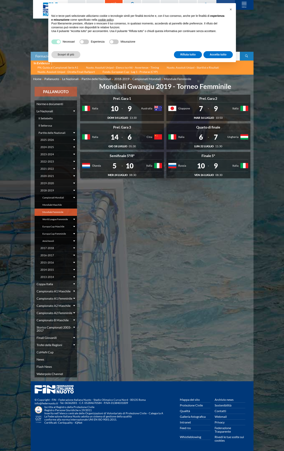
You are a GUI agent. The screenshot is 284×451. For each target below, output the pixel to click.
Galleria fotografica (193, 416)
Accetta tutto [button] (218, 54)
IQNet (78, 422)
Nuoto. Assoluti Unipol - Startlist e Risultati (193, 67)
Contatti (220, 411)
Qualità (185, 411)
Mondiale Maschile (52, 204)
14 (114, 137)
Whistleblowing (190, 437)
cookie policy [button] (105, 19)
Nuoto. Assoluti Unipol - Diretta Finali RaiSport (66, 71)
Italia (95, 108)
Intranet (185, 422)
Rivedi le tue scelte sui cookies (229, 438)
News (40, 359)
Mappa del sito (190, 399)
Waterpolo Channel (50, 374)
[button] (231, 9)
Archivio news (224, 399)
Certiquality (65, 422)
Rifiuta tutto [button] (188, 54)
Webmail (221, 416)
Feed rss (185, 428)
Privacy (220, 422)
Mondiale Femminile (52, 212)
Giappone (184, 108)
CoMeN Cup (45, 352)
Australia (146, 108)
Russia (182, 165)
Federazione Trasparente (223, 429)
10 (114, 108)
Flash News (44, 366)
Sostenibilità (223, 405)
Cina (149, 136)
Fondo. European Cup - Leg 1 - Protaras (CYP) (130, 71)
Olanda (96, 165)
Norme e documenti (50, 104)
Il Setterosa (45, 125)
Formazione (44, 56)
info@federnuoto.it (46, 403)
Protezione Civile (191, 405)
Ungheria (232, 136)
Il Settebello (46, 118)
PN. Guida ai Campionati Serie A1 (58, 67)
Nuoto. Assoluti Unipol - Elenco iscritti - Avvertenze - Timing (122, 67)
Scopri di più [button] (66, 54)
